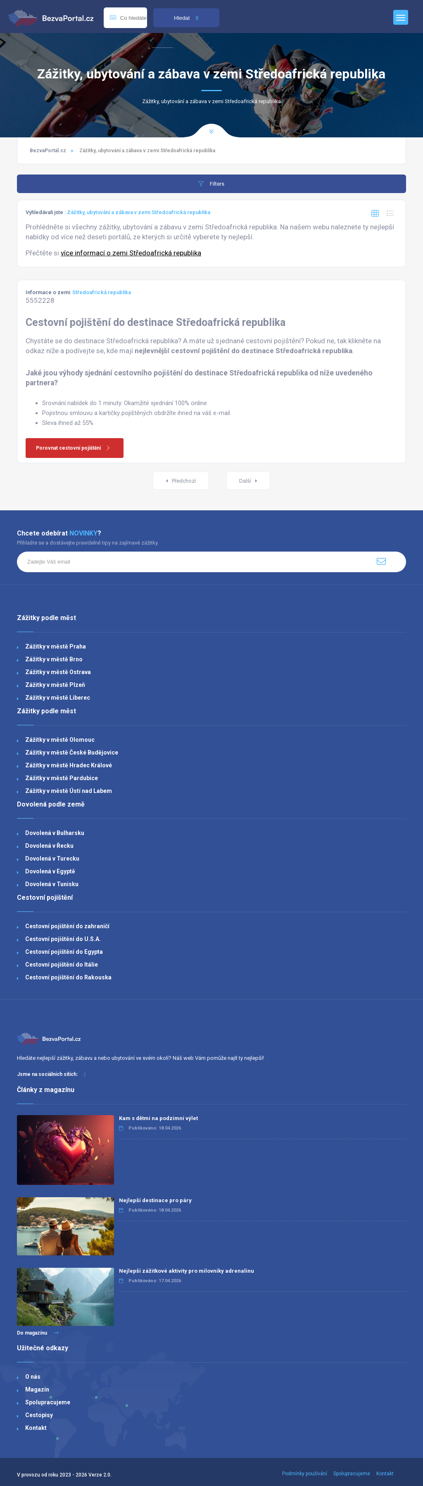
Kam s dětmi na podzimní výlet (158, 1118)
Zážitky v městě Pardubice (61, 778)
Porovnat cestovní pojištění (75, 448)
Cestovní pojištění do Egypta (64, 951)
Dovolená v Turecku (52, 858)
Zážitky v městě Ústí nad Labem (68, 791)
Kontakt (36, 1428)
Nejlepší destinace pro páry (155, 1200)
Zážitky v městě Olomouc (60, 739)
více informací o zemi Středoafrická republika (131, 253)
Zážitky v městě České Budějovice (71, 752)
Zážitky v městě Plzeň (55, 685)
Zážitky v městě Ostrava (58, 672)
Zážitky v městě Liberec (57, 697)
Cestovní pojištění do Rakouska (68, 977)
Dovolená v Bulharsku (54, 833)
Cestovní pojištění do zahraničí (67, 926)
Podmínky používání (304, 1474)
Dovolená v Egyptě (50, 871)
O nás (32, 1376)
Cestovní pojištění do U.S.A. (63, 939)
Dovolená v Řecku (49, 845)
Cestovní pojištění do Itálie (61, 964)
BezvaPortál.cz (48, 150)
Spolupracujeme (47, 1402)
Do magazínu (38, 1333)
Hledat (186, 18)
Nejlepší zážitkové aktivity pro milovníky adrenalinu (186, 1271)
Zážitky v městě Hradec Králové (68, 765)
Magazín (37, 1389)
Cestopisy (39, 1415)
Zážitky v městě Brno (54, 659)
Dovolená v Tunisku (51, 884)
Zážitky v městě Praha (55, 646)
